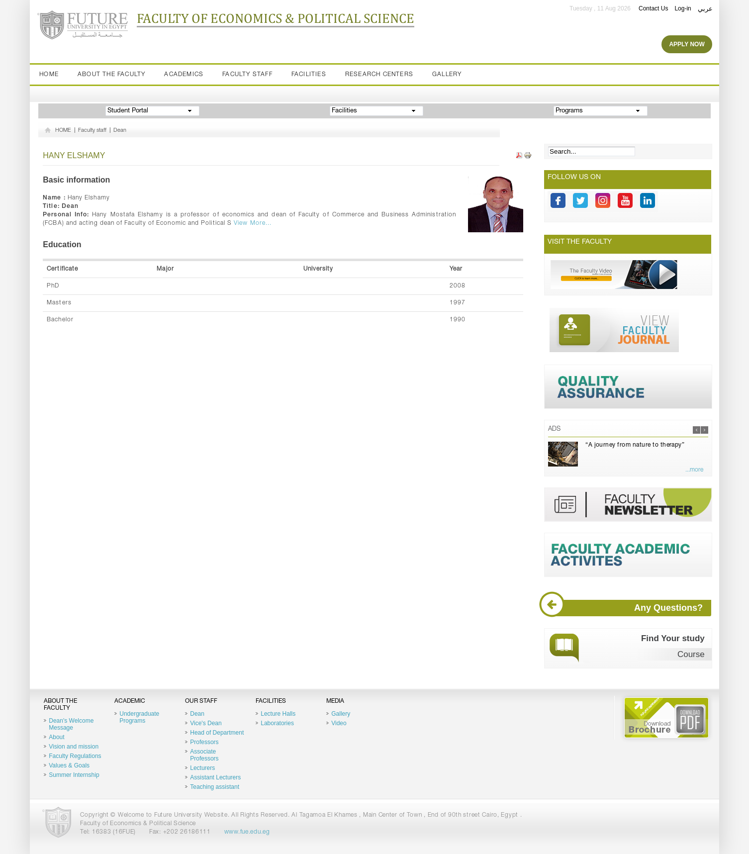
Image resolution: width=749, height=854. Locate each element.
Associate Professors (204, 755)
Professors (204, 742)
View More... (253, 223)
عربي (705, 8)
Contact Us (653, 8)
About (56, 737)
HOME (63, 130)
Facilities (308, 75)
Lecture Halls (278, 713)
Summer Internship (74, 774)
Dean (119, 130)
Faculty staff (247, 75)
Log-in (682, 8)
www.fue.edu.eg (247, 832)
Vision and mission (73, 746)
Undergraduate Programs (139, 717)
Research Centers (379, 75)
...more (694, 470)
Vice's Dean (205, 723)
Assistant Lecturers (215, 777)
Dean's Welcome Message (71, 724)
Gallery (447, 75)
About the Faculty (111, 75)
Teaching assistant (214, 786)
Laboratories (277, 723)
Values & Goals (69, 765)
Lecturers (202, 767)
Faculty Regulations (75, 756)
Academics (183, 75)
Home (49, 75)
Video (338, 723)
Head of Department (217, 732)
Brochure (666, 717)
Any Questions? (629, 608)
